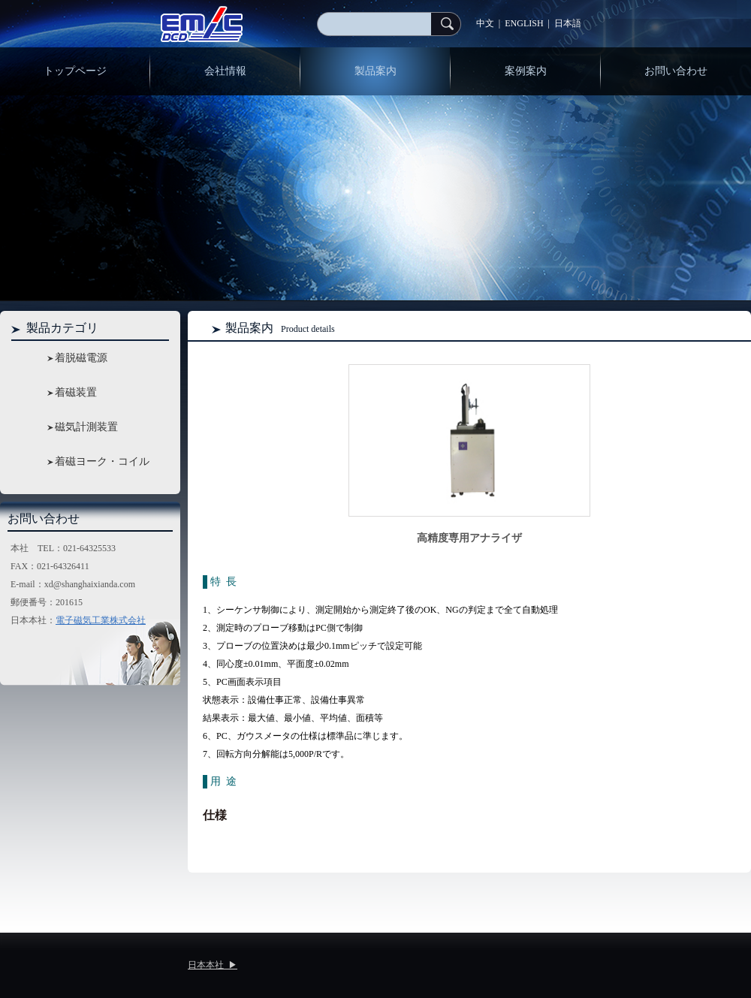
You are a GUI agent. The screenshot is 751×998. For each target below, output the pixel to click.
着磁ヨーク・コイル (102, 461)
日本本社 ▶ (212, 965)
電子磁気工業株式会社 (101, 620)
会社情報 (225, 71)
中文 (485, 23)
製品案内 (375, 71)
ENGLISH (524, 23)
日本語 (567, 23)
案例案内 (526, 71)
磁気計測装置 (86, 427)
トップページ (75, 71)
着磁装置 (76, 392)
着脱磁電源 (81, 357)
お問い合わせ (675, 71)
